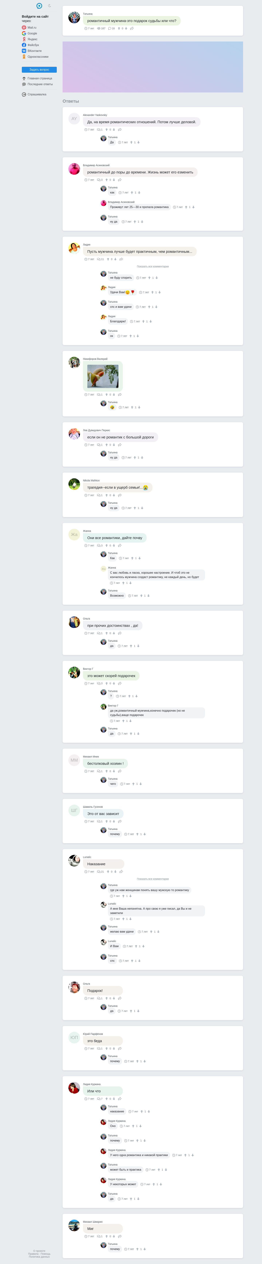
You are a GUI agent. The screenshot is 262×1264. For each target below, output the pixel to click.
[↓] (125, 28)
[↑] (119, 28)
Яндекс (29, 39)
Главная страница (37, 78)
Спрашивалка (34, 94)
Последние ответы (37, 84)
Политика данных (39, 1256)
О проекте (39, 1250)
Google (29, 33)
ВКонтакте (32, 51)
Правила (33, 1253)
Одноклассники (35, 56)
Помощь (45, 1253)
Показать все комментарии (153, 266)
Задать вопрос (39, 69)
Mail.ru (29, 27)
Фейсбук (30, 45)
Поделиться (132, 28)
